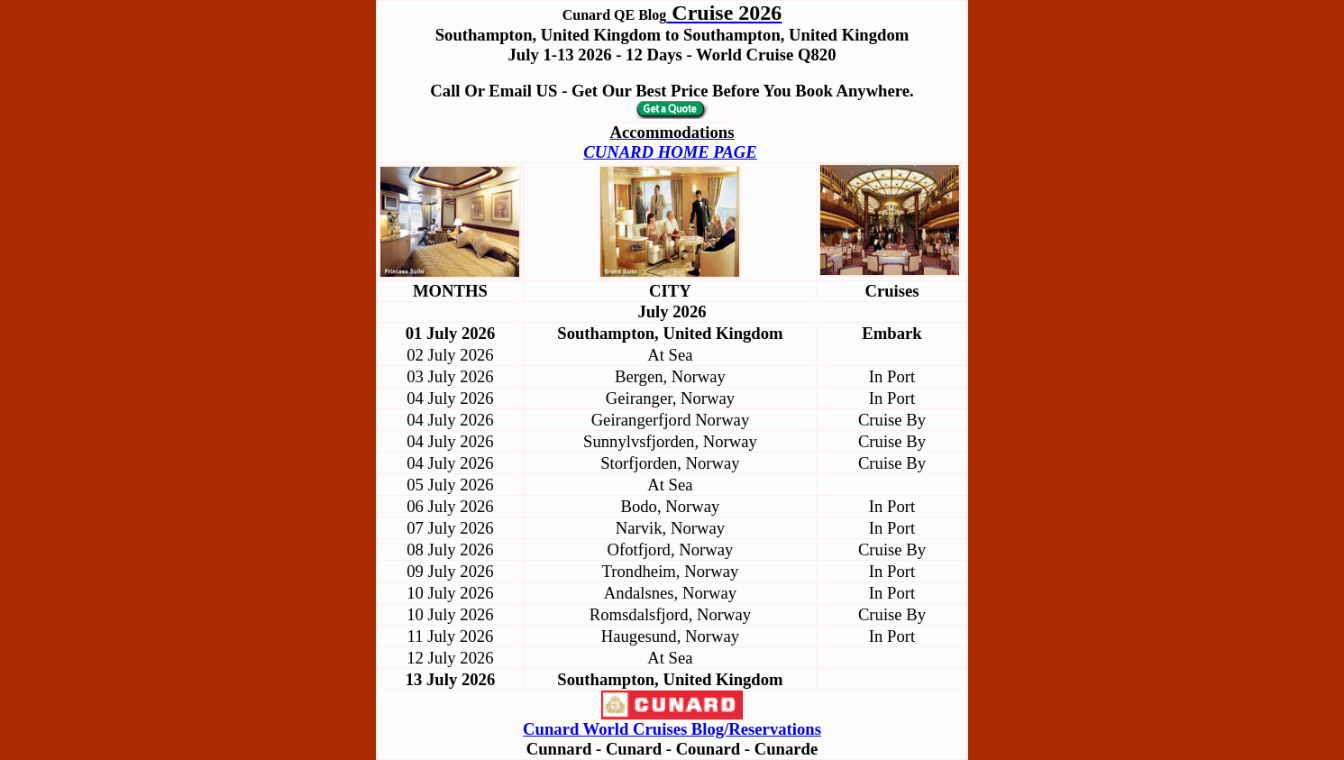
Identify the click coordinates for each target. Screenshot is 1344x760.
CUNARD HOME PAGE (669, 151)
